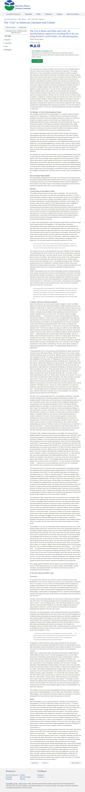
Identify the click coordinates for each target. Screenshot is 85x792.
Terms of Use (22, 783)
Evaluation (48, 14)
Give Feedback (37, 61)
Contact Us (40, 777)
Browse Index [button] (22, 27)
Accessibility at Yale (12, 783)
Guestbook (40, 775)
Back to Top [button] (75, 763)
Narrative (7, 39)
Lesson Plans (8, 43)
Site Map (22, 779)
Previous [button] (35, 763)
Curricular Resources (13, 14)
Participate (28, 14)
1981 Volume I (22, 19)
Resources (10, 771)
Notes (6, 46)
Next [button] (45, 763)
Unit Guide (8, 36)
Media (38, 14)
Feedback (41, 771)
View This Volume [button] (10, 27)
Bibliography (8, 49)
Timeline (59, 14)
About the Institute (73, 14)
